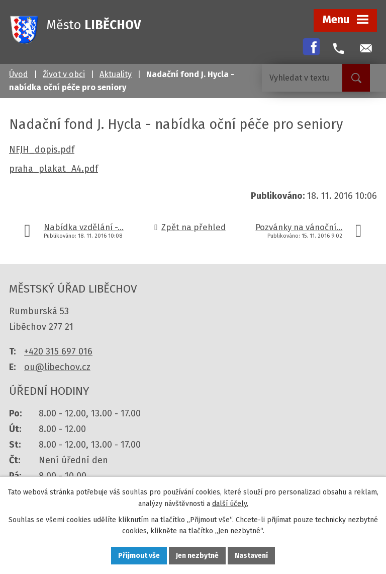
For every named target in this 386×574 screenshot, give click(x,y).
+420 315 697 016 (58, 351)
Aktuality (116, 74)
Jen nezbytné (197, 555)
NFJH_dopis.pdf (41, 149)
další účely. (230, 503)
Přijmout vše (139, 555)
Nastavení (251, 555)
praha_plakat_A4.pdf (53, 168)
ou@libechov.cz (57, 367)
